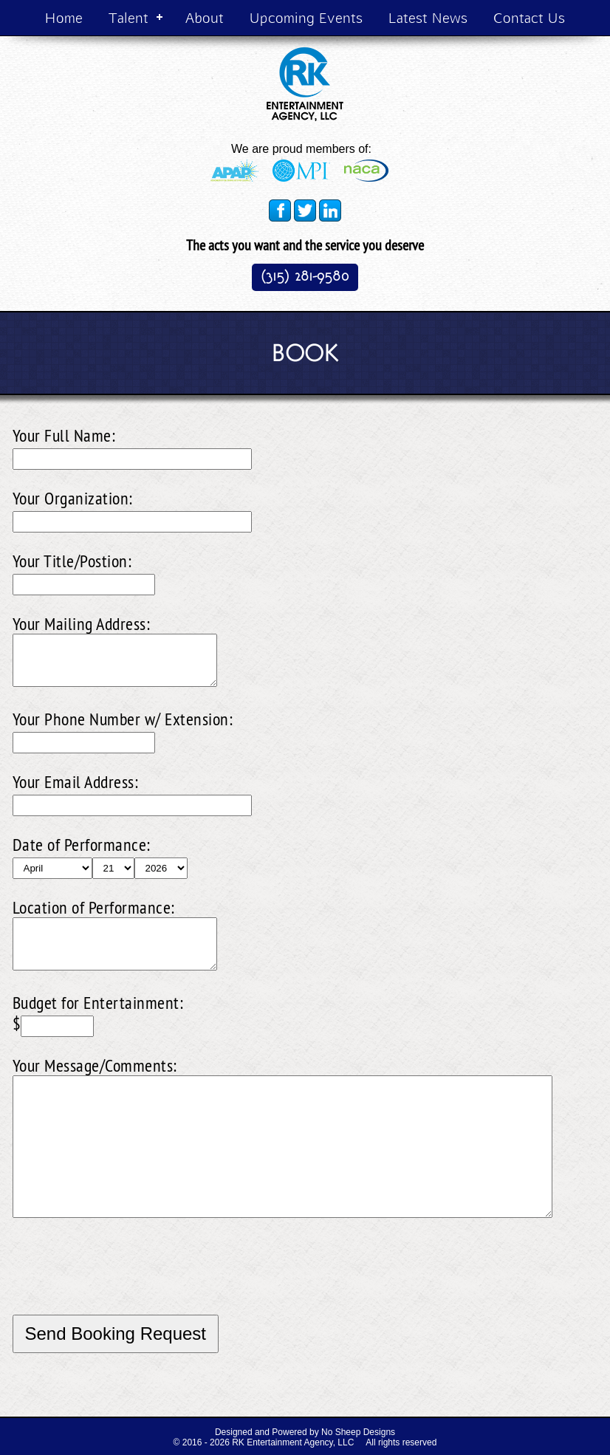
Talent (128, 17)
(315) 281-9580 (305, 276)
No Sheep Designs (358, 1432)
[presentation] (125, 1286)
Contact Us (529, 17)
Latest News (427, 17)
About (204, 17)
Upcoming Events (306, 17)
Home (64, 17)
